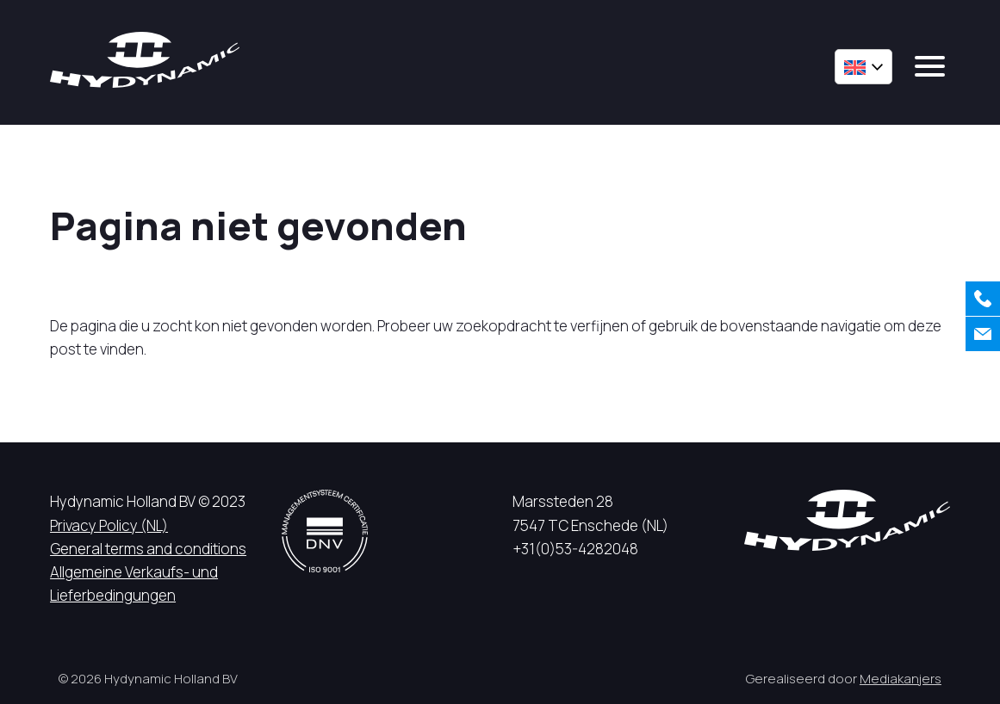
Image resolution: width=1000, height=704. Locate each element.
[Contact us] (983, 334)
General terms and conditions (148, 549)
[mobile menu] (930, 66)
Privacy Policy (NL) (109, 525)
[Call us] (983, 298)
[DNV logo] (325, 530)
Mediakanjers (900, 679)
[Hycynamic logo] (144, 60)
